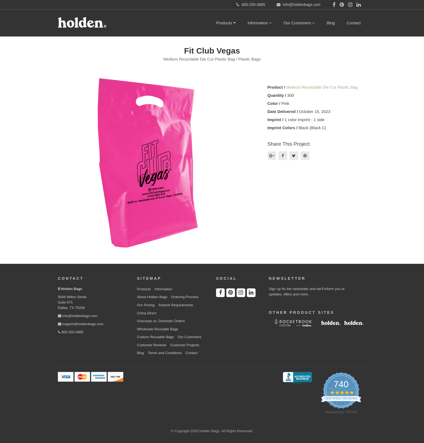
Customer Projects (184, 345)
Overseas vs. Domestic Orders (161, 321)
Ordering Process (184, 297)
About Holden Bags (152, 297)
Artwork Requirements (175, 305)
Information (260, 23)
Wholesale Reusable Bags (157, 329)
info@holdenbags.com (77, 316)
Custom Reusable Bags (155, 337)
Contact (354, 23)
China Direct (147, 313)
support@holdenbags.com (81, 324)
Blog (331, 23)
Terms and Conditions (165, 353)
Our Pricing (146, 305)
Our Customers (299, 23)
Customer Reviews (152, 345)
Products (226, 23)
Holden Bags (71, 289)
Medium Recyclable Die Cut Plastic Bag (321, 87)
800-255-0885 (71, 332)
